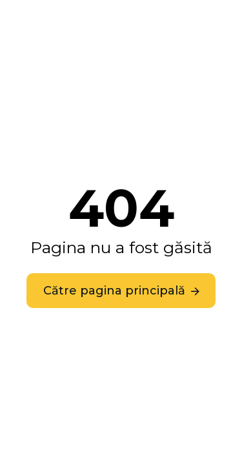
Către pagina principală (114, 291)
